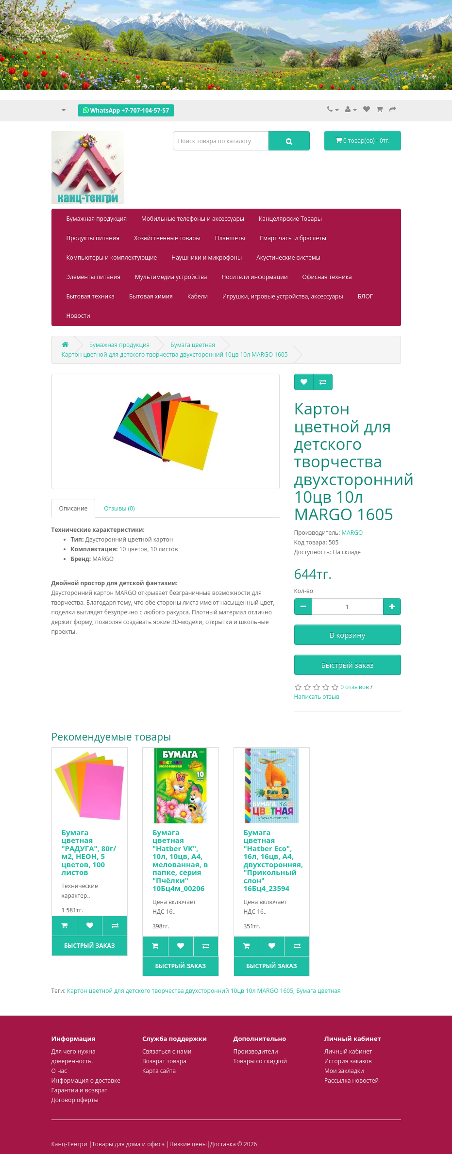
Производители (256, 1051)
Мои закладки (344, 1071)
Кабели (197, 296)
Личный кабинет (348, 1051)
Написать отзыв (317, 696)
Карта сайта (159, 1071)
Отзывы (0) (119, 508)
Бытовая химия (151, 296)
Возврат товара (164, 1061)
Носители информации (254, 277)
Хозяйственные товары (167, 238)
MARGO (352, 532)
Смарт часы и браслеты (293, 238)
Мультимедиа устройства (171, 277)
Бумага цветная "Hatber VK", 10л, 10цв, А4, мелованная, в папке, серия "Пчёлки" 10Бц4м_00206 (180, 860)
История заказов (348, 1061)
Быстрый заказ (347, 665)
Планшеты (230, 238)
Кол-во (303, 591)
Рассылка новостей (351, 1080)
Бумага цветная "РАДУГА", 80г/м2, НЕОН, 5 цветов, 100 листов (89, 852)
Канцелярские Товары (290, 218)
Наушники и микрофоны (206, 257)
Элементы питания (94, 277)
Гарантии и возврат (79, 1090)
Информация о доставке (86, 1080)
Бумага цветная (318, 991)
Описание (73, 508)
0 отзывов (354, 687)
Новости (78, 316)
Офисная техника (327, 277)
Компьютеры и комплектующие (112, 257)
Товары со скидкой (260, 1061)
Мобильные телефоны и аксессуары (192, 218)
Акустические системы (288, 257)
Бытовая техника (91, 296)
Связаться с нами (166, 1051)
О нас (59, 1071)
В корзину (347, 635)
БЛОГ (365, 296)
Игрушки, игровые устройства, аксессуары (282, 296)
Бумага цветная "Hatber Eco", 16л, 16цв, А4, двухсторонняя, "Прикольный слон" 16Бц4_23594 (273, 860)
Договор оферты (75, 1100)
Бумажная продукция (97, 218)
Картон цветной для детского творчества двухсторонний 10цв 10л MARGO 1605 (180, 991)
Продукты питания (93, 238)
